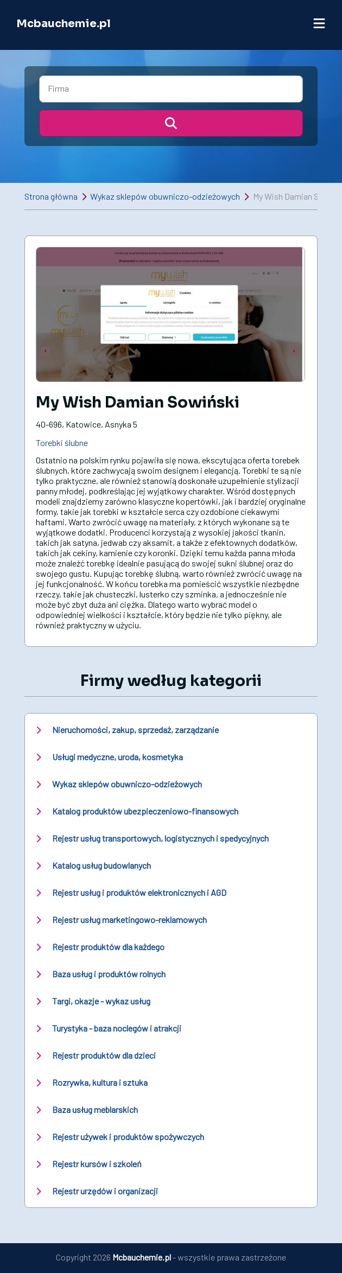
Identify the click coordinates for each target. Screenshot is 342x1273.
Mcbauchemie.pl (63, 23)
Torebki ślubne (62, 442)
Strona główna (51, 196)
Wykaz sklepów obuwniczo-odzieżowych (165, 196)
